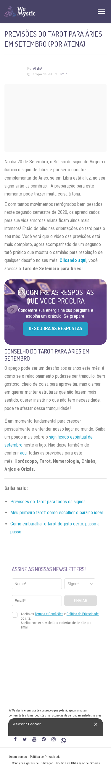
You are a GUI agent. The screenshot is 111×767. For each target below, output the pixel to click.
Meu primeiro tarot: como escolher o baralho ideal (56, 512)
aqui (24, 453)
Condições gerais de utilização (32, 763)
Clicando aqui (72, 260)
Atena (37, 68)
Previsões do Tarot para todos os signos (48, 501)
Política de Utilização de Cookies (78, 763)
